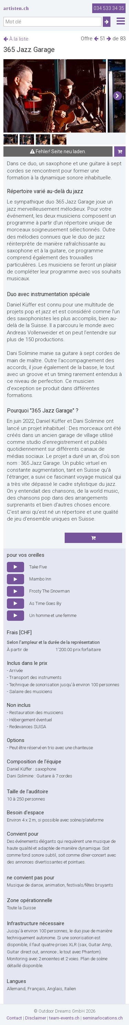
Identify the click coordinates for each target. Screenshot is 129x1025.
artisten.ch (16, 8)
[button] (117, 96)
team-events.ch (64, 1018)
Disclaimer (35, 1018)
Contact (14, 1018)
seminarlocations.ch (103, 1018)
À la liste (16, 39)
